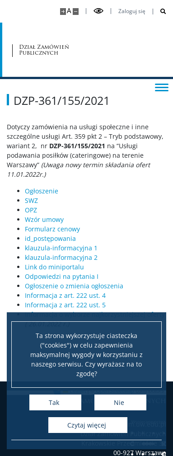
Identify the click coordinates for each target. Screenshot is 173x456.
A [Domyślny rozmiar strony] (69, 10)
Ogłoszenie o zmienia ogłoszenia (74, 286)
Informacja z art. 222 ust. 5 (65, 305)
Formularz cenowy (52, 229)
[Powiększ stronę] (63, 11)
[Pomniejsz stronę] (76, 11)
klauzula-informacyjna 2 (61, 257)
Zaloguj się (131, 11)
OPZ (31, 210)
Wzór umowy (44, 219)
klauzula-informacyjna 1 (61, 248)
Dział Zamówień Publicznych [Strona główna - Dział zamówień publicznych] (44, 50)
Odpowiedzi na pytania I (61, 276)
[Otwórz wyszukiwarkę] (160, 11)
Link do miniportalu (54, 267)
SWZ (31, 200)
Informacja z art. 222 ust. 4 (65, 295)
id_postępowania (50, 238)
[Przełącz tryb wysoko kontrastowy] (98, 11)
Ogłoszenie (41, 191)
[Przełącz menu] (161, 87)
